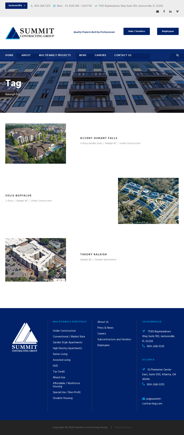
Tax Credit (59, 372)
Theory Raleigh (93, 254)
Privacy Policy (123, 427)
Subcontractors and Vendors (114, 339)
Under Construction (129, 143)
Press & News (105, 328)
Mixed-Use (59, 377)
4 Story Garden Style (91, 143)
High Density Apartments (67, 348)
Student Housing (63, 398)
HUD (55, 366)
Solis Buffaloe (18, 195)
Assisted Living (61, 360)
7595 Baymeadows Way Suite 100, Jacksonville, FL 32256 (130, 6)
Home (9, 55)
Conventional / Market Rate (69, 337)
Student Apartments (105, 260)
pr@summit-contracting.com (152, 401)
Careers (100, 55)
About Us (103, 322)
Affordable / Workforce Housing (66, 385)
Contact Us (122, 55)
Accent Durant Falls (99, 138)
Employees (168, 31)
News (83, 55)
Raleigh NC (110, 143)
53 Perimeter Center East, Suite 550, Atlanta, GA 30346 (159, 374)
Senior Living (60, 354)
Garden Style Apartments (67, 342)
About (26, 55)
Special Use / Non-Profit (67, 392)
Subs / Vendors (136, 31)
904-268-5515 (42, 6)
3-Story (9, 201)
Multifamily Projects (55, 55)
